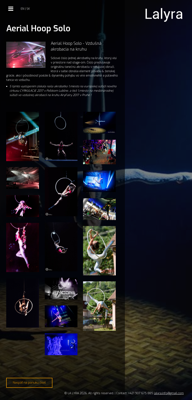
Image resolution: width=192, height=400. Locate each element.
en (22, 9)
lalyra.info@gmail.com (169, 393)
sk (28, 9)
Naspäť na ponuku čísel (29, 383)
